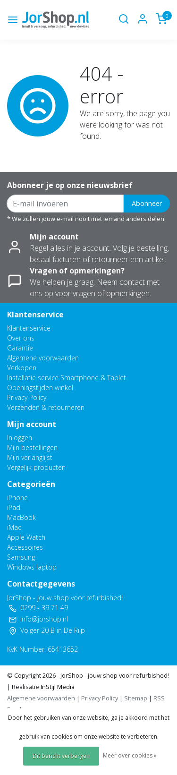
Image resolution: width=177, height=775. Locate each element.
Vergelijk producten (36, 467)
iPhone (17, 497)
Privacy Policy (26, 397)
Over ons (20, 337)
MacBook (21, 517)
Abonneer (147, 203)
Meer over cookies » (130, 755)
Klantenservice (29, 328)
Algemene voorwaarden (43, 357)
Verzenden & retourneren (45, 407)
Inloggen (19, 437)
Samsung (21, 557)
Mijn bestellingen (32, 447)
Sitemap (135, 698)
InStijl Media (57, 686)
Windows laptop (32, 566)
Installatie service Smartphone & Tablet (66, 377)
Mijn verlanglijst (29, 457)
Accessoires (25, 547)
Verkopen (21, 367)
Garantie (20, 347)
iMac (14, 527)
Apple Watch (26, 537)
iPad (13, 507)
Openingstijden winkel (40, 387)
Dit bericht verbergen (61, 756)
